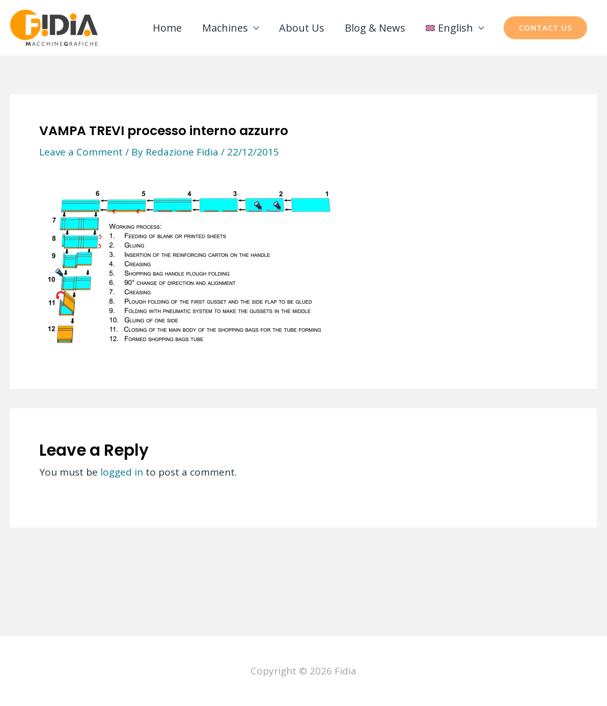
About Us (301, 28)
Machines (225, 28)
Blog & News (375, 28)
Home (167, 28)
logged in (121, 472)
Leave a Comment (81, 152)
